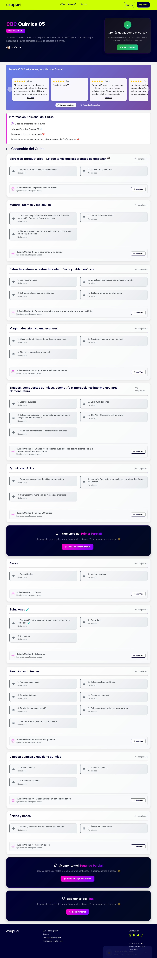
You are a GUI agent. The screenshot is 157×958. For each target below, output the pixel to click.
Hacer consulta (127, 47)
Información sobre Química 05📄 (26, 129)
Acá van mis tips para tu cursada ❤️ (28, 134)
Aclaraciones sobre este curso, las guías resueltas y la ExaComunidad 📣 (45, 139)
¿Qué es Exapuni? (68, 4)
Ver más (30, 98)
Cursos (84, 4)
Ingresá (129, 5)
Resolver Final (77, 912)
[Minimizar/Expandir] (147, 906)
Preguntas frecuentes (90, 105)
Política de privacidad (52, 937)
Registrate (143, 5)
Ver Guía (138, 189)
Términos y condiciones (53, 941)
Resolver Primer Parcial (77, 546)
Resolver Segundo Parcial (77, 878)
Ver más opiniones (65, 105)
